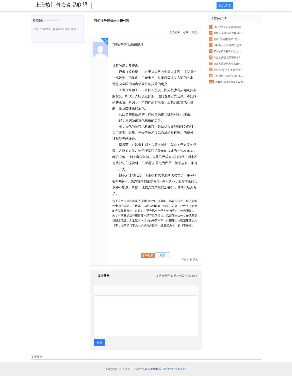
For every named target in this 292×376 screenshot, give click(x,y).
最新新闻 (70, 29)
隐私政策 (168, 369)
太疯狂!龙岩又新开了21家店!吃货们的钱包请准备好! (230, 81)
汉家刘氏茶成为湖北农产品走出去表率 (229, 63)
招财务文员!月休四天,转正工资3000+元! (229, 45)
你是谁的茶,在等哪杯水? (227, 57)
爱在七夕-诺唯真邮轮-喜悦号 (229, 33)
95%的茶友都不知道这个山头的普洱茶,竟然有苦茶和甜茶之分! (229, 51)
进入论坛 (224, 5)
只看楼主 (175, 32)
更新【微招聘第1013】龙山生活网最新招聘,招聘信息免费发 (229, 39)
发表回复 (101, 275)
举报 (184, 259)
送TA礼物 (148, 255)
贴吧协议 (156, 369)
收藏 (185, 32)
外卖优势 (45, 29)
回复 (194, 32)
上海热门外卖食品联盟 (61, 5)
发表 (99, 342)
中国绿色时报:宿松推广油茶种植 (229, 75)
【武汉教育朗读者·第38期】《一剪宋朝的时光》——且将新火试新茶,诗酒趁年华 (229, 27)
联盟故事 (58, 29)
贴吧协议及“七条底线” (184, 275)
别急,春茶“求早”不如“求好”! (228, 69)
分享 (162, 255)
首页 (36, 29)
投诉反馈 (180, 369)
